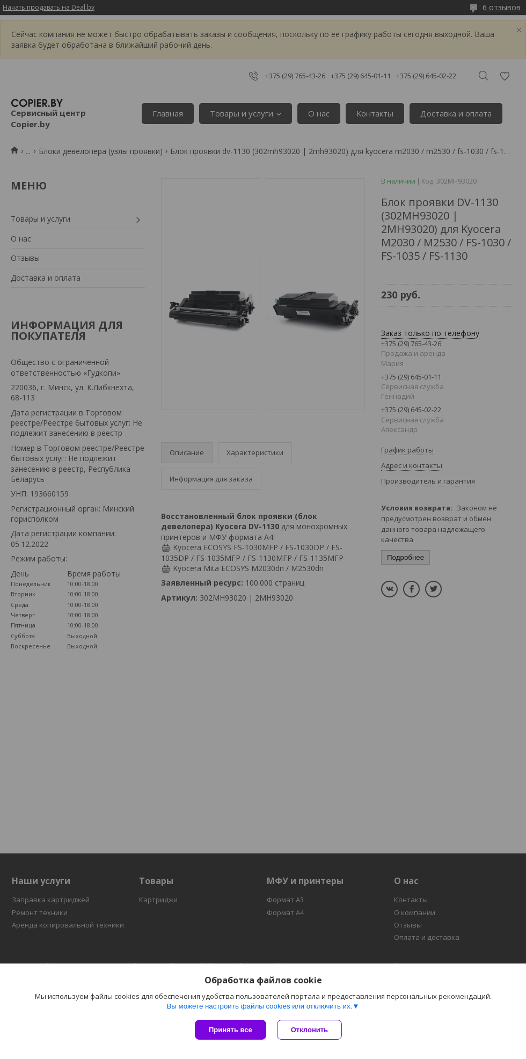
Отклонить (309, 1030)
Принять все (230, 1030)
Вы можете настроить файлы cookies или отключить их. (259, 1006)
